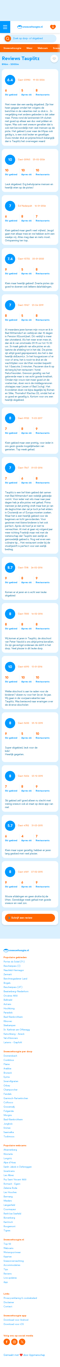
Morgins (8, 1115)
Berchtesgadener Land (15, 978)
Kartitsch (8, 1222)
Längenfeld (9, 1205)
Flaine (7, 1064)
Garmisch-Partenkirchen (16, 1098)
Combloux (9, 1060)
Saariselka (9, 1132)
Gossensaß (9, 1106)
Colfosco (8, 1102)
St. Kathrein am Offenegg (17, 1029)
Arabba (7, 1068)
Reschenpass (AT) (13, 987)
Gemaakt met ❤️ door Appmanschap (24, 1355)
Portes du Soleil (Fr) (14, 961)
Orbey (7, 1085)
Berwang (8, 1196)
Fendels (8, 1094)
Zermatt (8, 974)
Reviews (8, 1273)
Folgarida (9, 1111)
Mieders (8, 1200)
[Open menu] (5, 27)
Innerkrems (9, 1171)
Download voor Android (16, 1320)
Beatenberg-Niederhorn (16, 991)
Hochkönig (9, 1008)
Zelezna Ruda (10, 1188)
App (6, 1282)
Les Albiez (9, 1175)
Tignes (7, 1230)
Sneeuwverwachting (14, 1261)
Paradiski (8, 1012)
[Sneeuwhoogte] (30, 27)
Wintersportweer (12, 1252)
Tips (6, 1269)
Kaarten (8, 1256)
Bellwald (8, 1000)
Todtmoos (9, 1136)
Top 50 (7, 1244)
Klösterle (8, 1154)
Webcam (43, 48)
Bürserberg (9, 1217)
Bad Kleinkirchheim (13, 1017)
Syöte (7, 1077)
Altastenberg (10, 1149)
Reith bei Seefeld (12, 1213)
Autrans (7, 1004)
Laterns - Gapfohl (13, 1042)
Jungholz (8, 1123)
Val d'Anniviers (11, 1038)
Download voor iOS (14, 1324)
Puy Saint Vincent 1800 (15, 1179)
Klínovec (8, 1021)
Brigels (7, 983)
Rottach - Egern (12, 1184)
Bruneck (8, 1073)
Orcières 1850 (11, 995)
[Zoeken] (34, 38)
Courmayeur (10, 1209)
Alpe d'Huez (10, 1162)
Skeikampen (10, 1025)
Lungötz (8, 1158)
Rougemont (10, 1226)
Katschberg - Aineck (14, 1034)
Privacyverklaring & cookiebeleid (20, 1298)
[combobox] (34, 38)
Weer (29, 48)
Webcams (8, 1248)
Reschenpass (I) (12, 966)
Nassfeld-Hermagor (14, 970)
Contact (8, 1306)
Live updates (10, 1278)
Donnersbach (10, 1055)
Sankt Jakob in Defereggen (18, 1167)
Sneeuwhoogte (12, 48)
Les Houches (10, 1192)
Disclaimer (9, 1302)
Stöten (7, 1128)
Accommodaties (12, 1265)
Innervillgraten (11, 1081)
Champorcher (11, 1089)
